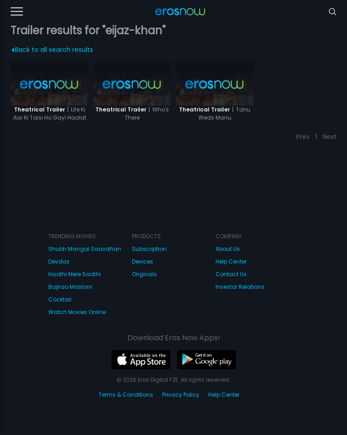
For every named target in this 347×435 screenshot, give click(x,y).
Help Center (231, 261)
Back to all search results (52, 49)
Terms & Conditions (125, 394)
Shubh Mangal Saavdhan (84, 249)
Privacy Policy (180, 394)
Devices (142, 261)
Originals (144, 274)
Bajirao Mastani (70, 287)
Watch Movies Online (77, 312)
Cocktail (59, 299)
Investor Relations (240, 287)
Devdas (59, 261)
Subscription (149, 249)
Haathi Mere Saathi (74, 274)
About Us (228, 249)
